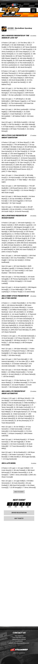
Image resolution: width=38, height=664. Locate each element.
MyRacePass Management (19, 652)
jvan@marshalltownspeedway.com (19, 643)
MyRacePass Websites (19, 649)
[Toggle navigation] (33, 10)
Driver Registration (19, 512)
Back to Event (19, 491)
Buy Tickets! (19, 518)
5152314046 (19, 641)
